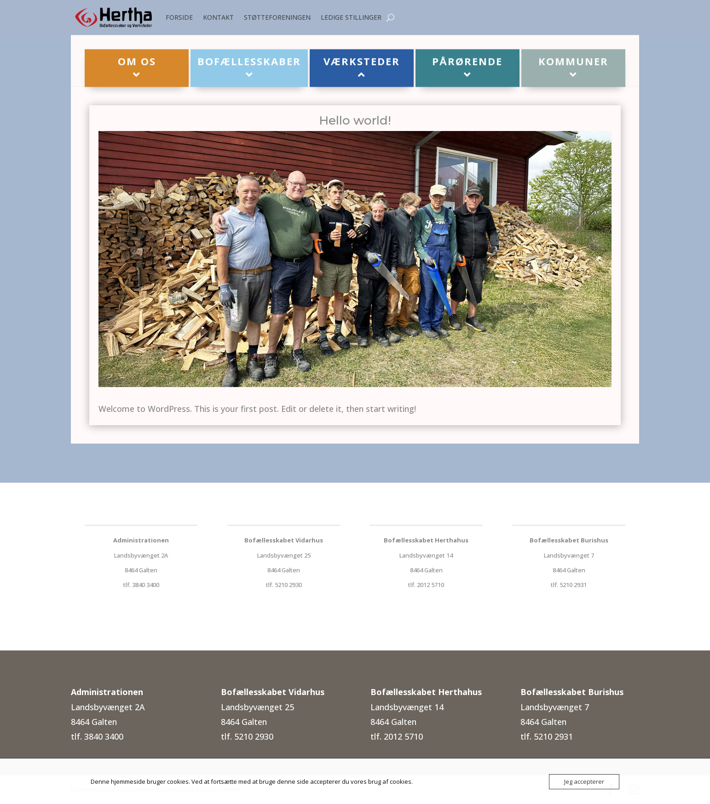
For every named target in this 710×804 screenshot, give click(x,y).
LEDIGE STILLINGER (351, 17)
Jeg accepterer (584, 781)
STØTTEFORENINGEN (277, 17)
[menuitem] (137, 68)
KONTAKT (218, 17)
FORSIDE (179, 17)
